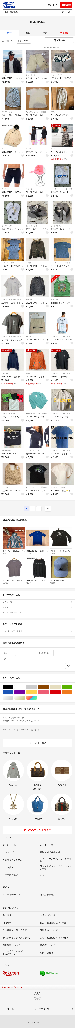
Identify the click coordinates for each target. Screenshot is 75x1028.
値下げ (64, 33)
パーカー (4, 75)
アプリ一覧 (44, 1009)
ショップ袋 (30, 336)
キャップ (29, 189)
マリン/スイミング (32, 450)
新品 (28, 33)
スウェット (55, 112)
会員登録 (66, 4)
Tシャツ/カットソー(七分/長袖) (61, 189)
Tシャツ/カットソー (8, 263)
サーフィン (30, 149)
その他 (28, 263)
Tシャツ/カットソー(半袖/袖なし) (37, 112)
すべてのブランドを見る (37, 830)
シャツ (53, 149)
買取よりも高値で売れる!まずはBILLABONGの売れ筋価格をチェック (37, 719)
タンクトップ (55, 299)
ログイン (52, 4)
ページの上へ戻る (37, 743)
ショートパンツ (31, 75)
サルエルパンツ (6, 112)
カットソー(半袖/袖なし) (59, 487)
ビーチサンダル (6, 226)
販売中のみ (8, 40)
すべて (9, 33)
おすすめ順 (24, 40)
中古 (45, 33)
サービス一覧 (8, 1009)
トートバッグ (6, 450)
